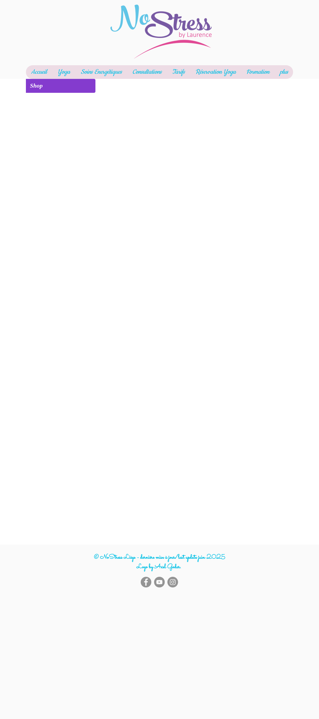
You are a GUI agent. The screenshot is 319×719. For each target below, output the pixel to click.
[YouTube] (159, 582)
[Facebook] (146, 582)
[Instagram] (172, 582)
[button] (63, 72)
